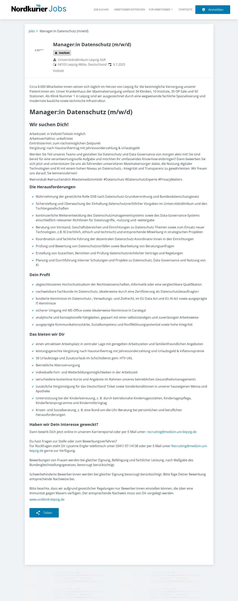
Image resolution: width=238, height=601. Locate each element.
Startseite (185, 9)
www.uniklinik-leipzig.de (46, 499)
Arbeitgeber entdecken (129, 9)
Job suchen (101, 9)
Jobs (32, 31)
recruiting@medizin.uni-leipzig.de (172, 432)
